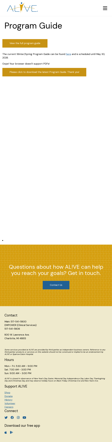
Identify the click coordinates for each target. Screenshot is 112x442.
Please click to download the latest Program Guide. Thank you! (44, 72)
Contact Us (56, 285)
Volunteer (9, 403)
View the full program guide (25, 43)
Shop (7, 392)
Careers (8, 407)
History (8, 399)
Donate (8, 396)
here (68, 54)
